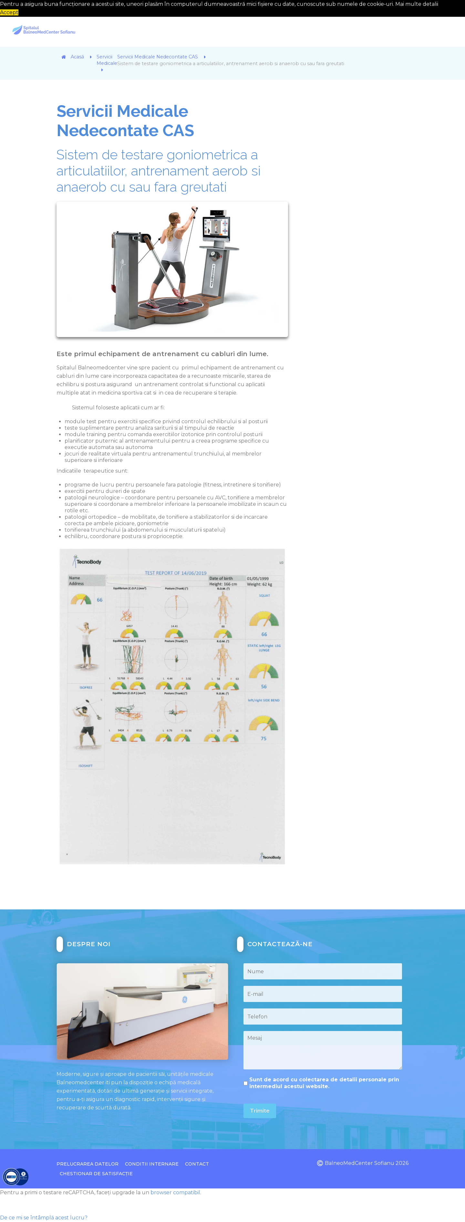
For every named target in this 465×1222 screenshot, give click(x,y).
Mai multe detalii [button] (416, 4)
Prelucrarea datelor (88, 1164)
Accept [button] (9, 12)
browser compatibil (175, 1192)
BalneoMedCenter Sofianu (359, 1163)
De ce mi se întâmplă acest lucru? (44, 1218)
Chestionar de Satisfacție (96, 1174)
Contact (197, 1164)
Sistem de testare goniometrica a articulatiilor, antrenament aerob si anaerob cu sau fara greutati (159, 171)
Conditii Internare (152, 1164)
